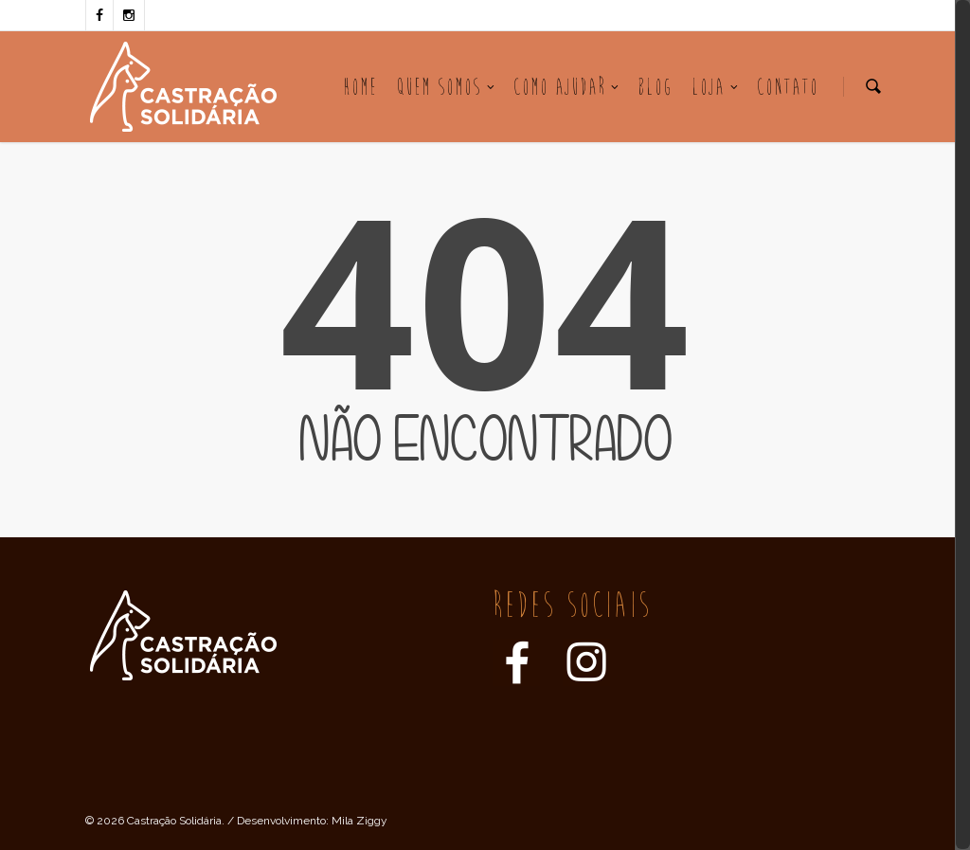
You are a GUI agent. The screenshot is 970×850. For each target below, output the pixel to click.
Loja (716, 86)
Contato (787, 86)
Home (360, 86)
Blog (655, 86)
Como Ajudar (566, 86)
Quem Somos (446, 86)
